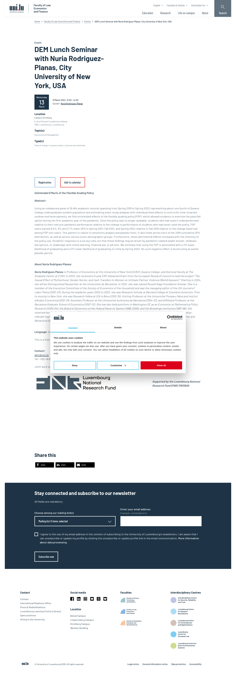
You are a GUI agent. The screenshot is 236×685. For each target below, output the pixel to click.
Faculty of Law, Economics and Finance (62, 21)
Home (37, 21)
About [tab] (163, 327)
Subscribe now (46, 556)
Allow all (161, 365)
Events (87, 21)
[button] (44, 465)
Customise (118, 365)
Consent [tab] (73, 328)
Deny (75, 365)
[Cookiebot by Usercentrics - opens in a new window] (169, 317)
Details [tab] (118, 327)
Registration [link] (45, 182)
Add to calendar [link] (72, 182)
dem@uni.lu (41, 355)
